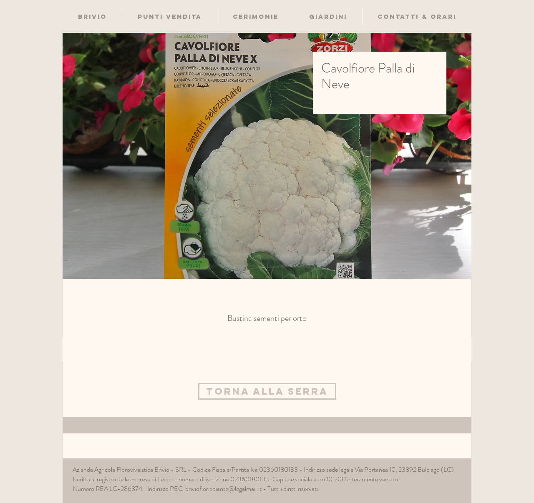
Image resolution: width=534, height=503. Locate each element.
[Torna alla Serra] (267, 391)
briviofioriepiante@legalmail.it (223, 488)
